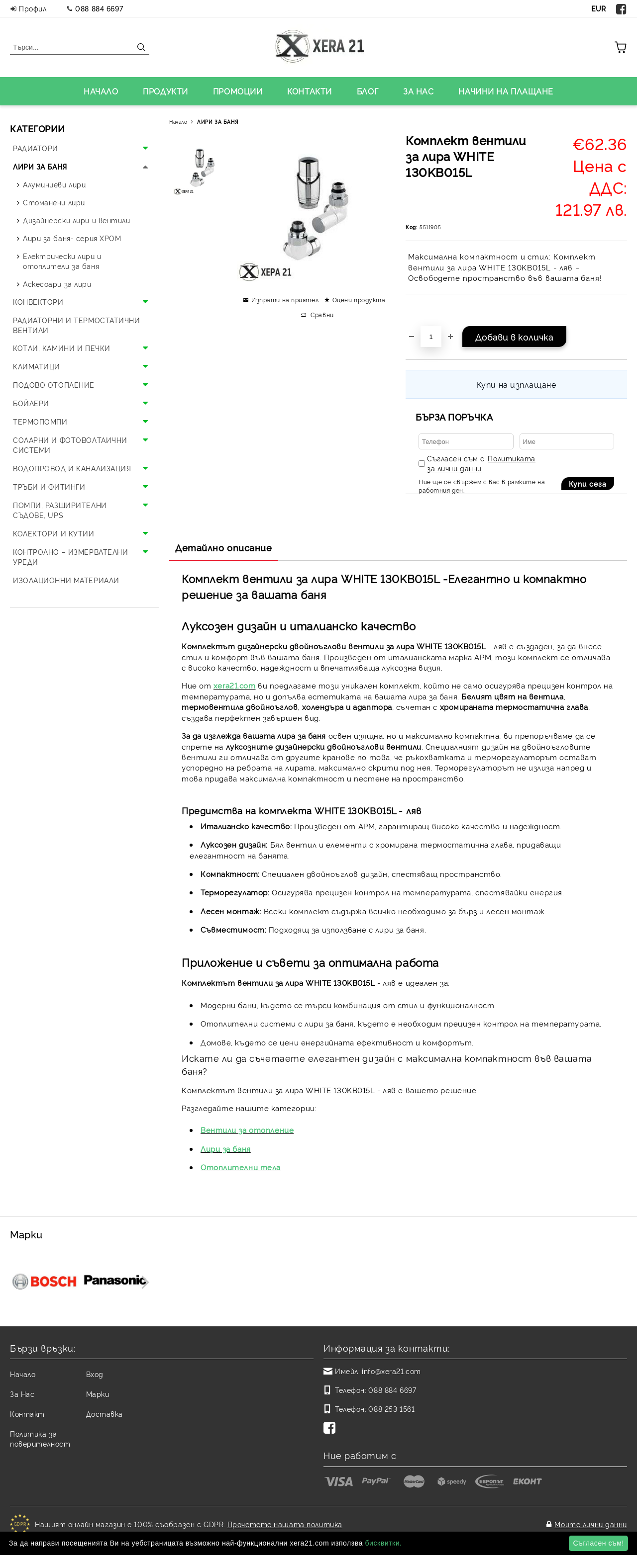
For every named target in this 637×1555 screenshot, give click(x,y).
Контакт (27, 1413)
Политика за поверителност (40, 1438)
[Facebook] (331, 1429)
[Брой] (431, 336)
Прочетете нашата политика (284, 1521)
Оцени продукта (359, 299)
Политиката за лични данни (481, 463)
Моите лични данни (590, 1521)
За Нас (22, 1393)
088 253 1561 (391, 1408)
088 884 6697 (99, 8)
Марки (97, 1393)
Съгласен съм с (481, 463)
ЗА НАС (418, 91)
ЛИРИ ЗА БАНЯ (217, 121)
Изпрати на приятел (284, 299)
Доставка (104, 1413)
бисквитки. (383, 1543)
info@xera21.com (391, 1371)
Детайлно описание (223, 547)
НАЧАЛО (101, 91)
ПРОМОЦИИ (237, 91)
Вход (95, 1374)
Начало (178, 121)
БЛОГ (367, 91)
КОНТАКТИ (309, 91)
